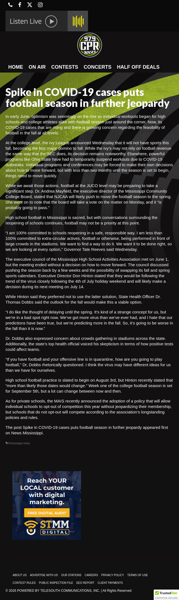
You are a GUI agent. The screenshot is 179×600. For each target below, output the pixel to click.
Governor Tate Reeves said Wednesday (100, 249)
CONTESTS (64, 67)
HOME (15, 67)
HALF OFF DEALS (138, 67)
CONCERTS (97, 67)
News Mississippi (27, 432)
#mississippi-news (19, 443)
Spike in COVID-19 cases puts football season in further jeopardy (82, 427)
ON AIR (37, 67)
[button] (166, 595)
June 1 (161, 259)
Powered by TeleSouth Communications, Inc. (58, 591)
